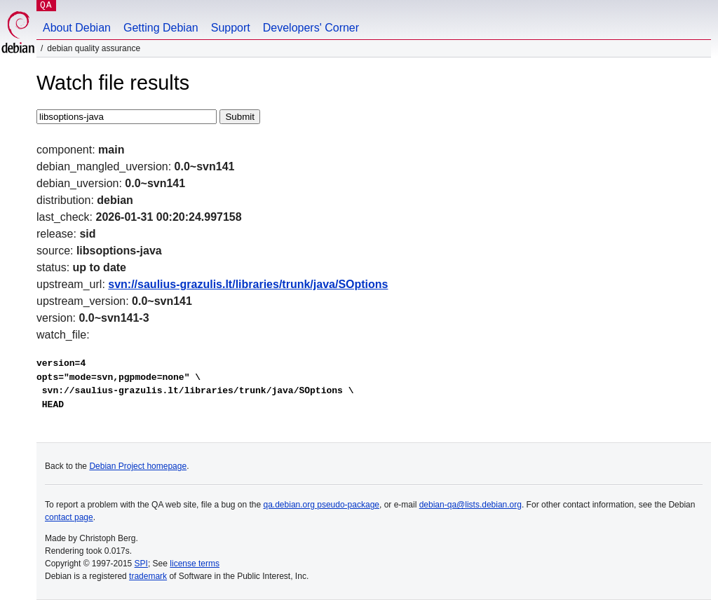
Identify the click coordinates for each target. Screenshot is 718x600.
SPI (141, 563)
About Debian (77, 28)
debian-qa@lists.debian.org (470, 505)
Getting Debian (160, 28)
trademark (148, 576)
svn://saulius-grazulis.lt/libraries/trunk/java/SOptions (248, 284)
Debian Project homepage (138, 466)
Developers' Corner (311, 28)
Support (230, 28)
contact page (69, 517)
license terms (194, 563)
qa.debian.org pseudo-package (321, 505)
